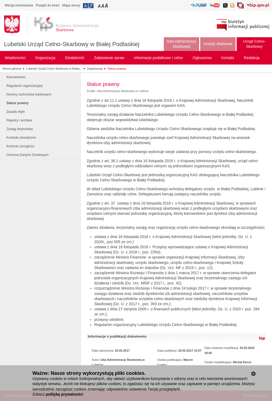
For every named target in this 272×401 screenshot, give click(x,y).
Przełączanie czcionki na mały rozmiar (99, 6)
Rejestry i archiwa (19, 120)
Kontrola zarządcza (20, 146)
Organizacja (95, 68)
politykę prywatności (64, 394)
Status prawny (116, 68)
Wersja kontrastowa (19, 5)
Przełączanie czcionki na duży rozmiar (107, 6)
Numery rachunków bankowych (29, 94)
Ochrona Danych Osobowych (27, 155)
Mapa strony (71, 5)
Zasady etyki (15, 112)
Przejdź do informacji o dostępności (88, 5)
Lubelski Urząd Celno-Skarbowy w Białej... (54, 68)
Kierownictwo (16, 77)
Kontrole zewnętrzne (21, 138)
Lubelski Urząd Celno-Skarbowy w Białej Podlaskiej (71, 44)
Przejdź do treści (48, 5)
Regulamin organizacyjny (24, 86)
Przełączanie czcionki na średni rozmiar (103, 6)
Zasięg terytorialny (19, 129)
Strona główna (11, 68)
